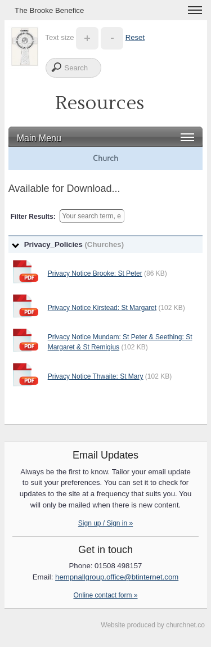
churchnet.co (185, 625)
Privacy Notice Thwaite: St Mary (95, 376)
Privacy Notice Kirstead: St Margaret (102, 308)
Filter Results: (33, 217)
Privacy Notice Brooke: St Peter (95, 273)
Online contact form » (105, 595)
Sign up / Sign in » (105, 523)
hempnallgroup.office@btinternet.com (116, 577)
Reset (135, 37)
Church (105, 158)
